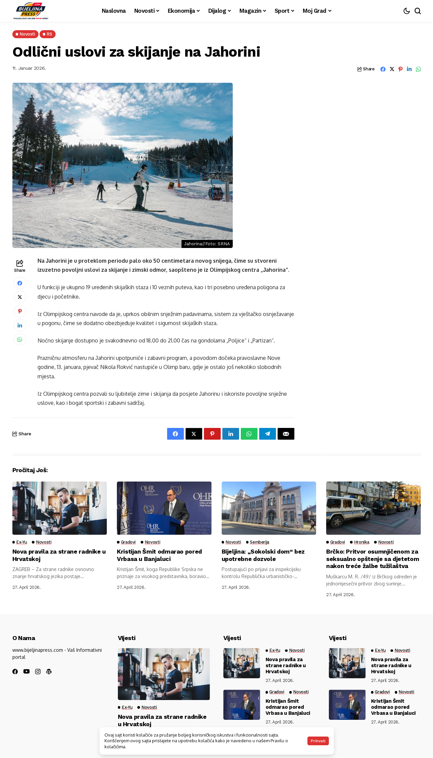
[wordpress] (49, 671)
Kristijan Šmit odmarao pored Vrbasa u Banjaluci (160, 555)
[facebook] (15, 671)
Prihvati (318, 741)
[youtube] (26, 672)
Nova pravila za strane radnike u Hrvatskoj (286, 665)
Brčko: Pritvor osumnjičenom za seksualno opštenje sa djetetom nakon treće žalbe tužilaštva (373, 558)
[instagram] (38, 671)
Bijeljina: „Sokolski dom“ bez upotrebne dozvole (263, 555)
